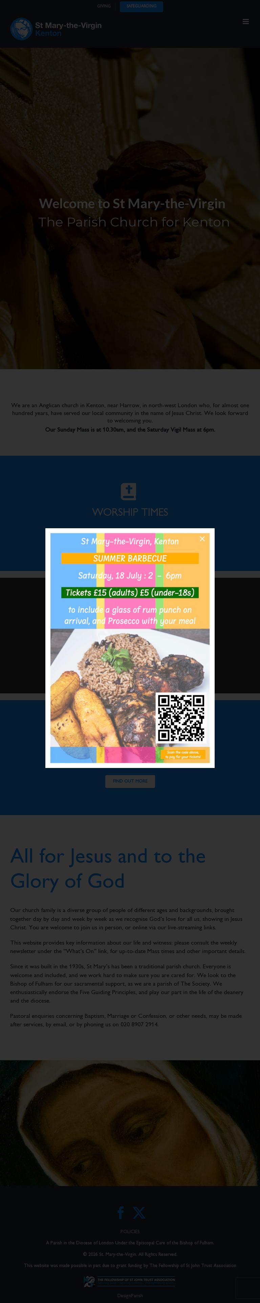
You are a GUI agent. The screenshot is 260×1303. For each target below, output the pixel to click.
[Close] (202, 539)
